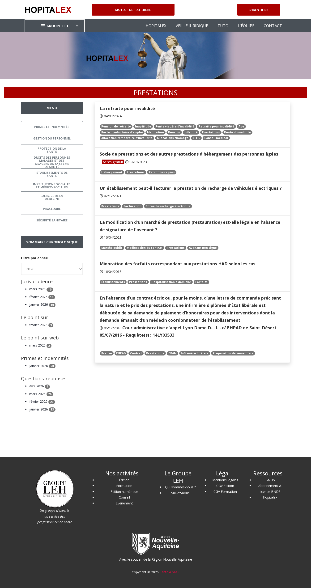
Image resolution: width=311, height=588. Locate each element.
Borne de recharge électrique (168, 206)
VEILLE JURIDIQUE (192, 25)
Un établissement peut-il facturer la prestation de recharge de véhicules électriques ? (191, 188)
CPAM (172, 353)
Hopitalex (270, 497)
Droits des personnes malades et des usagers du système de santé (52, 162)
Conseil (124, 497)
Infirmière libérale (195, 353)
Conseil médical (216, 138)
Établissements (113, 282)
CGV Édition (225, 485)
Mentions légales (225, 480)
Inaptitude (143, 126)
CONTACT (273, 25)
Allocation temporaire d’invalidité (127, 138)
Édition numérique (124, 491)
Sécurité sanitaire (52, 220)
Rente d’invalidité (237, 132)
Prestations (211, 132)
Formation (124, 485)
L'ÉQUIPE (246, 25)
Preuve (106, 353)
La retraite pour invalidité (127, 108)
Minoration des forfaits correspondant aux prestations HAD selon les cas (177, 264)
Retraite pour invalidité (216, 126)
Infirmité (191, 132)
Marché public (112, 248)
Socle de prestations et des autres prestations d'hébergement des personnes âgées (189, 154)
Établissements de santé (52, 174)
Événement (124, 503)
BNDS (270, 480)
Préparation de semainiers (233, 353)
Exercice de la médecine (52, 197)
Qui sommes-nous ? (180, 487)
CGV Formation (225, 491)
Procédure (52, 209)
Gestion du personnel (52, 138)
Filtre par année (34, 258)
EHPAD (121, 353)
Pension (174, 132)
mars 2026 (41, 289)
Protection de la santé (52, 150)
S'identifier (258, 10)
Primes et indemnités (51, 127)
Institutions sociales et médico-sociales (52, 185)
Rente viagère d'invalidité (174, 126)
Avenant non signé (203, 248)
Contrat (136, 353)
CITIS (196, 138)
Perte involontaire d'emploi (122, 132)
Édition (124, 480)
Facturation (132, 206)
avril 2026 (39, 386)
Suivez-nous (180, 493)
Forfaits (201, 282)
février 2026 (42, 297)
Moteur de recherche (133, 10)
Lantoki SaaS (169, 572)
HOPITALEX (156, 25)
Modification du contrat (144, 248)
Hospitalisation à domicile (171, 282)
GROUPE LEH (54, 25)
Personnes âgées (162, 172)
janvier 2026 (42, 304)
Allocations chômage (172, 138)
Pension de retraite (116, 126)
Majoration (155, 132)
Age (241, 126)
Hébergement (111, 172)
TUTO (222, 25)
